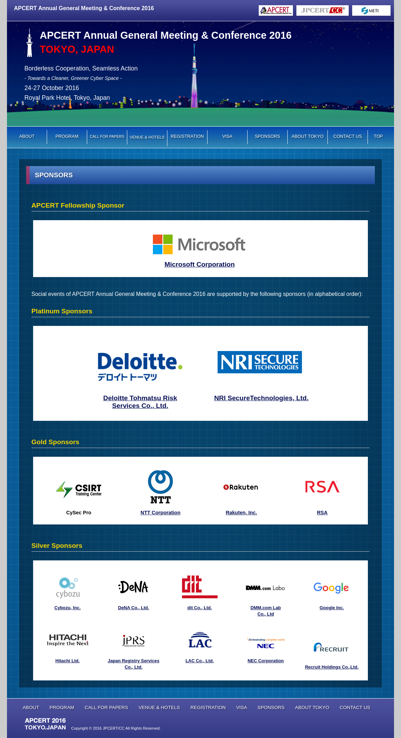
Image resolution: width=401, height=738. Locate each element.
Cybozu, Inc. (67, 607)
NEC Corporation (266, 660)
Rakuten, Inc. (241, 512)
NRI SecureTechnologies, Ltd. (261, 398)
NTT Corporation (160, 512)
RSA (322, 512)
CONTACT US (347, 136)
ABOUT (27, 136)
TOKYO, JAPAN (77, 49)
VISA (227, 136)
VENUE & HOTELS (159, 707)
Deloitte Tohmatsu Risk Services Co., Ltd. (140, 401)
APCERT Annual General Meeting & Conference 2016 (84, 8)
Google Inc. (332, 607)
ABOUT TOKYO (308, 136)
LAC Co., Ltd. (200, 660)
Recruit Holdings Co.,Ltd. (332, 667)
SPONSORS (267, 136)
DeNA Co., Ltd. (133, 607)
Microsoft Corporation (200, 264)
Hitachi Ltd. (67, 660)
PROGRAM (66, 136)
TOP (378, 136)
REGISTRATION (187, 136)
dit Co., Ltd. (199, 607)
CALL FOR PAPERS (106, 707)
